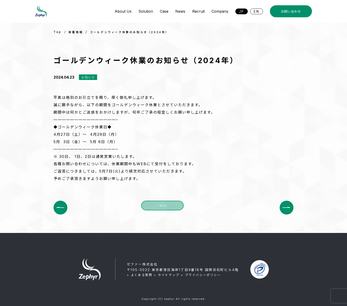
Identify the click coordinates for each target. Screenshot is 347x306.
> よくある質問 (140, 275)
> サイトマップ (166, 275)
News (180, 11)
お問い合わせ (291, 11)
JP (241, 11)
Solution (145, 11)
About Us (123, 11)
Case (164, 11)
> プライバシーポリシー (201, 275)
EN (256, 11)
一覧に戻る (162, 207)
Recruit (198, 11)
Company (220, 11)
